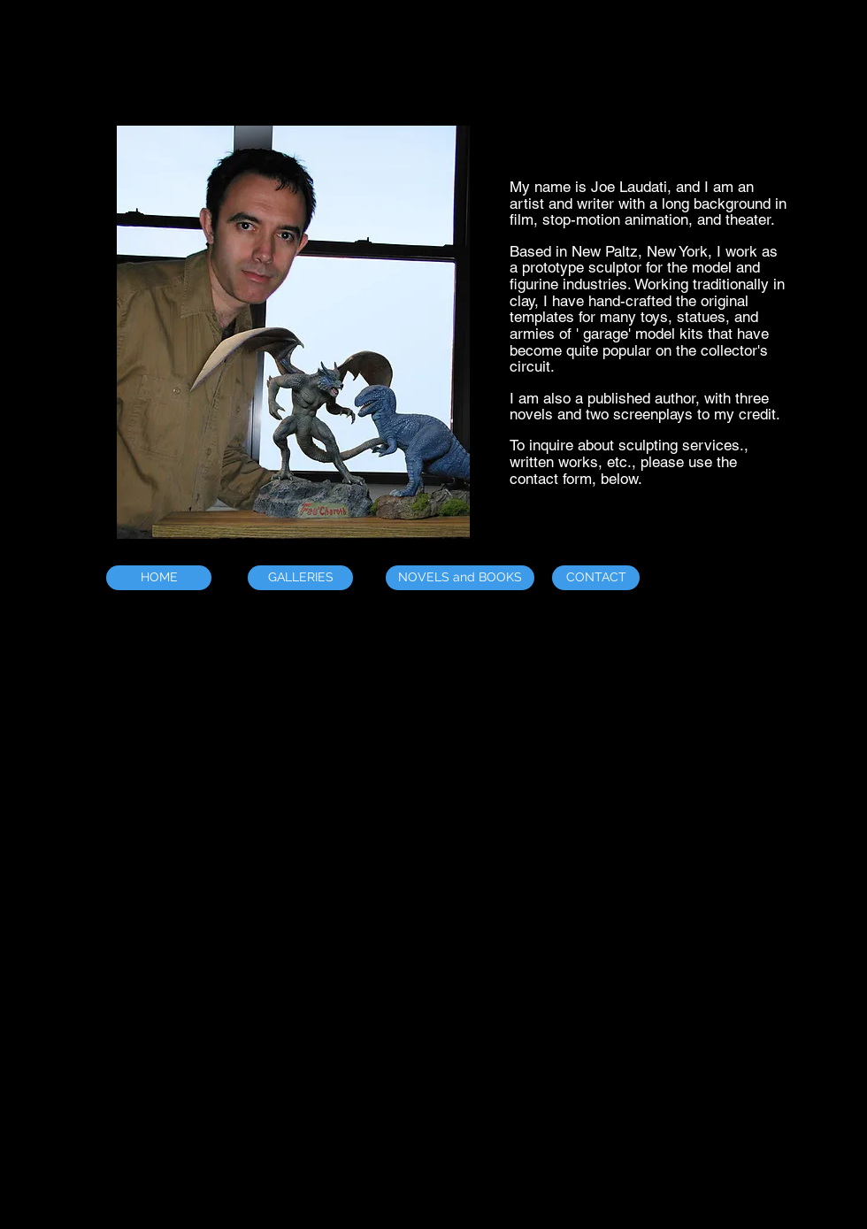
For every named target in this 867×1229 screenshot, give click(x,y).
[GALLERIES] (300, 577)
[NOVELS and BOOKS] (460, 577)
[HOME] (158, 577)
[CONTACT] (596, 577)
